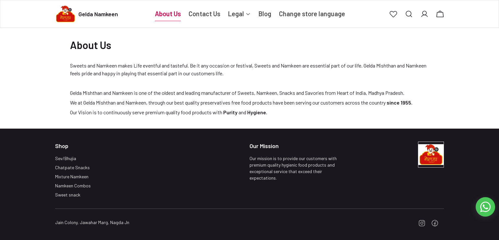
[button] (393, 14)
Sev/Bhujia (65, 158)
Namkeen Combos (73, 185)
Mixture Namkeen (71, 176)
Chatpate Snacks (72, 167)
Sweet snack (67, 194)
